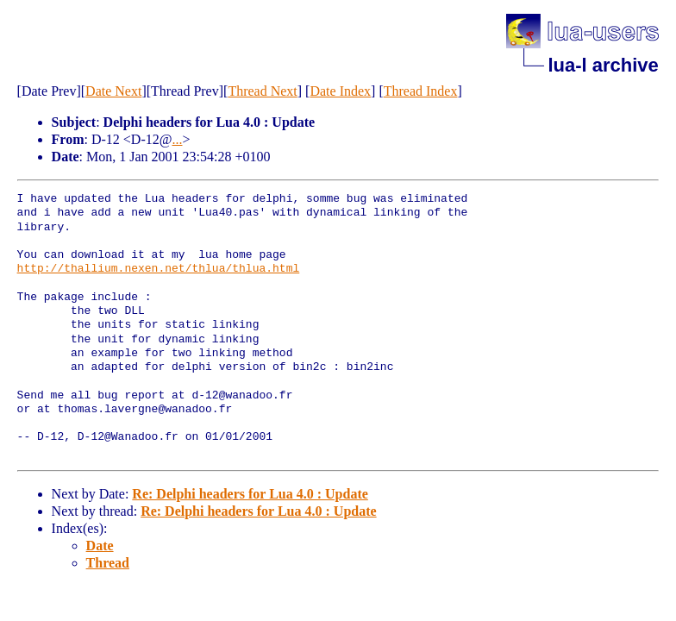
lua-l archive (603, 65)
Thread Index (421, 91)
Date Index (340, 91)
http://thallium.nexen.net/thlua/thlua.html (158, 269)
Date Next (113, 91)
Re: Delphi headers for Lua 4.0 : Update (249, 493)
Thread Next (262, 91)
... (177, 139)
